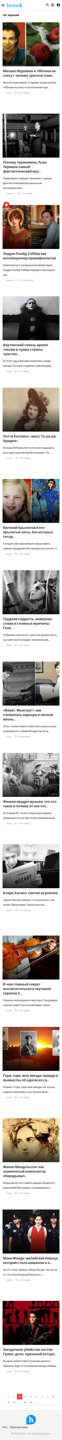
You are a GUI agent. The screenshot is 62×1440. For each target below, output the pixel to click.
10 (14, 1402)
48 (30, 1402)
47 (25, 1402)
